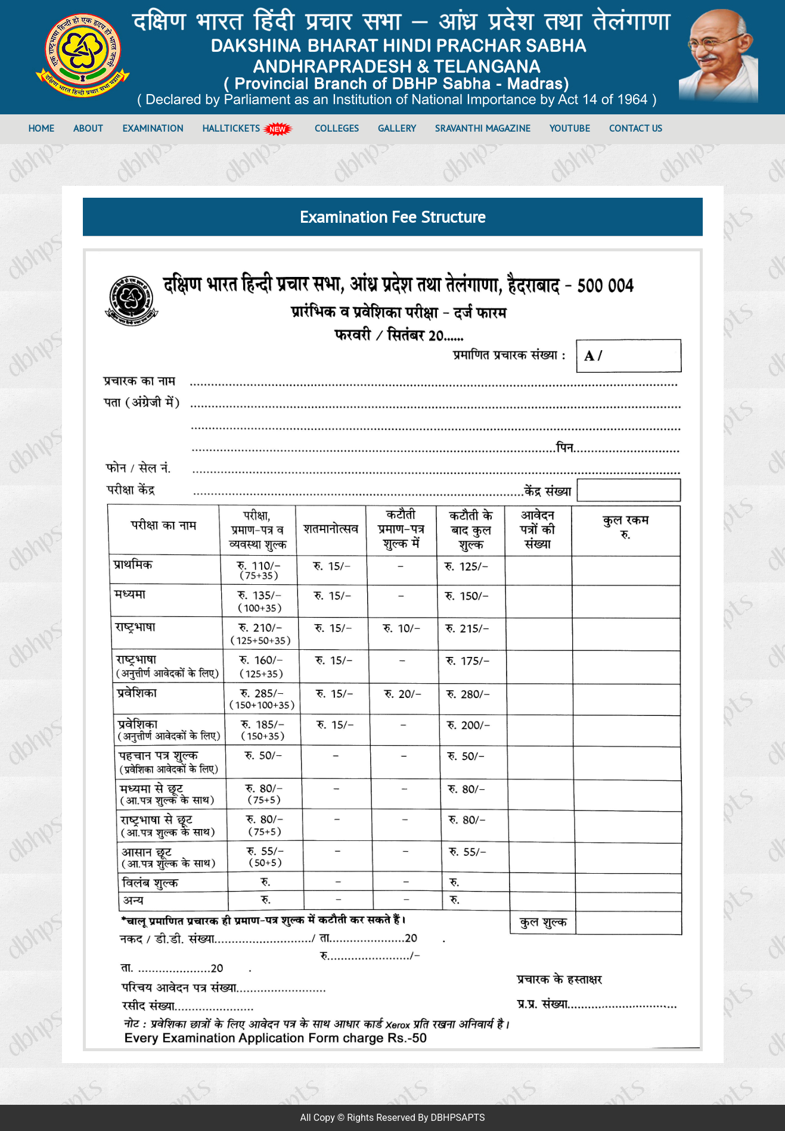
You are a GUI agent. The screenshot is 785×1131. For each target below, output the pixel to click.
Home (46, 127)
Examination (152, 128)
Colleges (337, 128)
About (88, 128)
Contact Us (635, 128)
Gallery (397, 128)
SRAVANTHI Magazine (482, 128)
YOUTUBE (570, 128)
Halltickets (249, 129)
